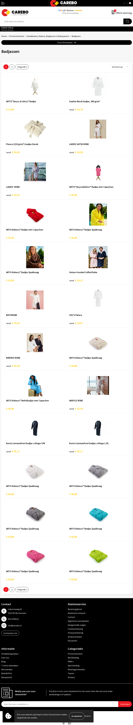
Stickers (71, 677)
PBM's (70, 661)
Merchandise (6, 669)
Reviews (70, 10)
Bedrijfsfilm (6, 673)
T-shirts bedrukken (9, 665)
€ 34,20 (13, 323)
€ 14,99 (10, 109)
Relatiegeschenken (76, 669)
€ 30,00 (73, 237)
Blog (3, 661)
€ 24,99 (76, 152)
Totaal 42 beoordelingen (70, 13)
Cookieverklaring (75, 629)
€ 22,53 (13, 195)
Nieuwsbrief (6, 677)
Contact (71, 617)
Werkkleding (73, 657)
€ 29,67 (76, 323)
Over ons (5, 657)
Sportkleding (73, 665)
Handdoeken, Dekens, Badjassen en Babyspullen (48, 36)
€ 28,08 (73, 195)
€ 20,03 (13, 152)
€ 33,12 (76, 280)
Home (4, 36)
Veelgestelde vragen (77, 625)
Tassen (71, 673)
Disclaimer (72, 640)
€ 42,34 (13, 365)
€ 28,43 (10, 237)
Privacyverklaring (75, 632)
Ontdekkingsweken (9, 653)
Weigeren (88, 716)
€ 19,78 (76, 109)
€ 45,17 (13, 451)
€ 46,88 (10, 494)
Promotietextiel (16, 36)
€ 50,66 (10, 536)
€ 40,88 (10, 408)
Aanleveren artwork (76, 613)
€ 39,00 (73, 365)
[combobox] (62, 21)
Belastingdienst (75, 609)
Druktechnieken (75, 636)
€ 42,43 (76, 408)
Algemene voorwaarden (78, 621)
